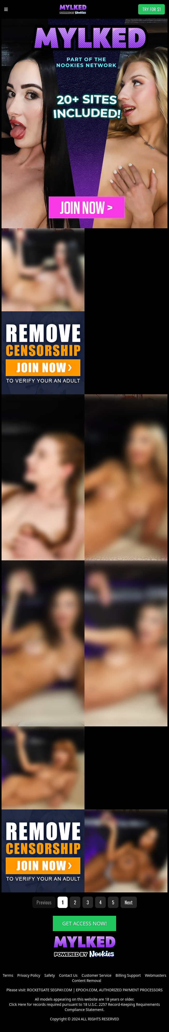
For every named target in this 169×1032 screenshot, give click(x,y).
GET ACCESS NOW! (84, 923)
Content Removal (86, 980)
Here (22, 1004)
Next (129, 902)
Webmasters (155, 975)
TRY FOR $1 (151, 9)
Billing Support (128, 975)
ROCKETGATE (38, 989)
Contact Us (68, 975)
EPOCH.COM (86, 989)
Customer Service (96, 975)
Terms (8, 975)
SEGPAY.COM (61, 989)
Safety (49, 975)
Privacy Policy (28, 975)
